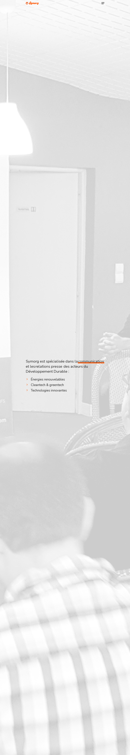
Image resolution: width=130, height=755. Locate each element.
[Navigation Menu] (102, 3)
